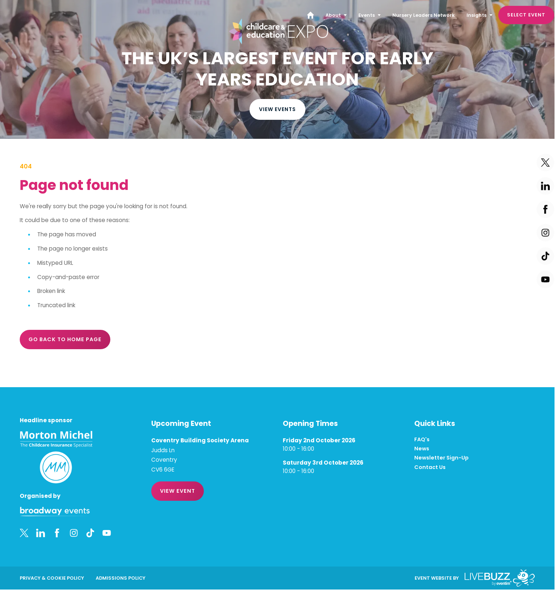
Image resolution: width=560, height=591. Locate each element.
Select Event (526, 15)
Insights (476, 15)
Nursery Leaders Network (423, 15)
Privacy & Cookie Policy (52, 578)
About (333, 15)
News (421, 449)
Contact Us (430, 467)
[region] (277, 69)
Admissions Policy (120, 578)
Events (366, 15)
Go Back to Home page (65, 339)
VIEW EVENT (177, 491)
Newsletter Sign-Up (441, 458)
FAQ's (422, 439)
